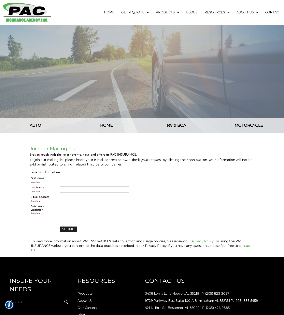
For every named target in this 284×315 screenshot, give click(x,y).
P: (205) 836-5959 (244, 301)
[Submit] (68, 229)
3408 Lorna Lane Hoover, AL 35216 (172, 293)
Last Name (37, 187)
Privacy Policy (202, 241)
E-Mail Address (40, 197)
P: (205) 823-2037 (215, 293)
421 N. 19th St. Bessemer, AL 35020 (172, 308)
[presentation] (90, 212)
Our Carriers (87, 308)
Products (85, 293)
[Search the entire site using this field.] (35, 302)
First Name (37, 178)
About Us (85, 301)
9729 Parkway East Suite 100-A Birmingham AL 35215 (186, 301)
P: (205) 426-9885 (216, 308)
